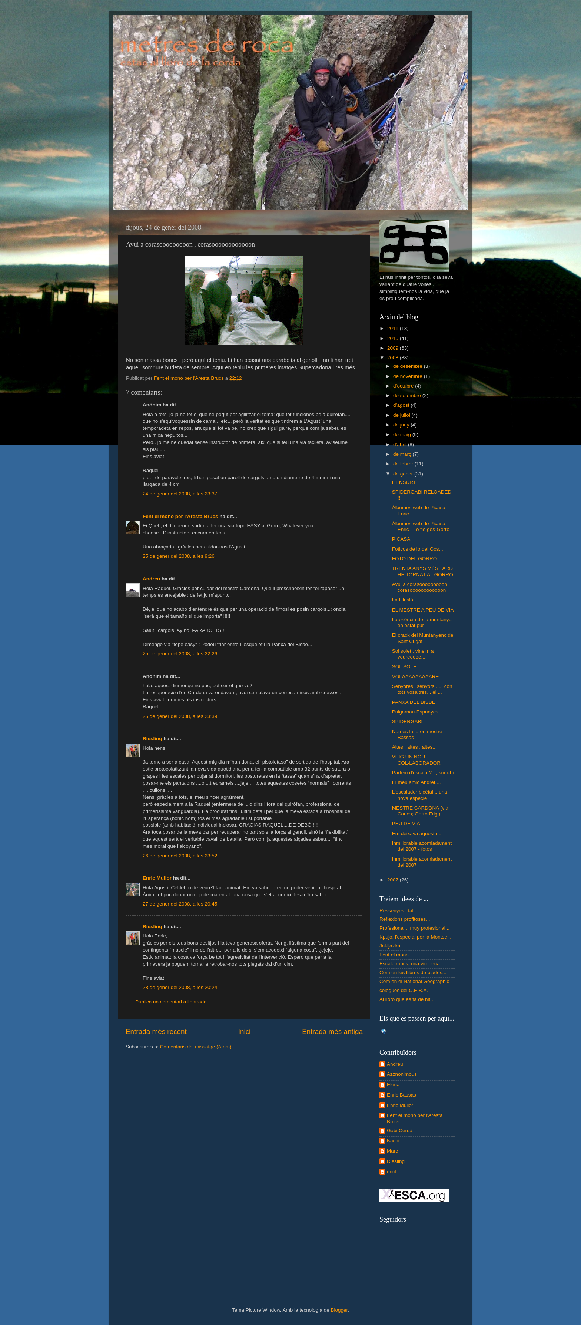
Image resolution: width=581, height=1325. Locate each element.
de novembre (408, 376)
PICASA (401, 539)
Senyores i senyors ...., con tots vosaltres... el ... (422, 689)
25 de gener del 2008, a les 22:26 (180, 653)
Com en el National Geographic (414, 981)
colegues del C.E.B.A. (403, 990)
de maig (402, 434)
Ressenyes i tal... (398, 910)
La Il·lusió (402, 600)
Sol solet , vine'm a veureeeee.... (413, 654)
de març (403, 454)
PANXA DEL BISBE (413, 702)
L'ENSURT (404, 482)
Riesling (152, 738)
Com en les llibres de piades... (412, 972)
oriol (391, 1171)
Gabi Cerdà (399, 1130)
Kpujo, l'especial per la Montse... (415, 937)
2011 (393, 328)
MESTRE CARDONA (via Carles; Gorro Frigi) (420, 811)
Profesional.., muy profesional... (414, 928)
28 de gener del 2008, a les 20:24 (180, 987)
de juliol (402, 415)
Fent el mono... (396, 955)
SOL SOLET (406, 666)
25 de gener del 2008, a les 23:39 (180, 716)
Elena (393, 1084)
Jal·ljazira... (392, 946)
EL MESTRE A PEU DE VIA (423, 610)
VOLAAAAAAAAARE (415, 676)
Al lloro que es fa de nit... (407, 999)
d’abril (400, 444)
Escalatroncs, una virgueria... (411, 963)
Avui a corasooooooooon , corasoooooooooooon (421, 587)
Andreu (151, 578)
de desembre (408, 366)
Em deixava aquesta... (417, 833)
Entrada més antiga (332, 1031)
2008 (393, 357)
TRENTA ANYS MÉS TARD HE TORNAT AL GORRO (422, 571)
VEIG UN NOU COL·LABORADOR (416, 759)
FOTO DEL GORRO (414, 558)
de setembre (407, 395)
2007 (393, 880)
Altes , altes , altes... (414, 747)
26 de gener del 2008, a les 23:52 (180, 855)
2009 (393, 348)
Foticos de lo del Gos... (417, 549)
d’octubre (404, 386)
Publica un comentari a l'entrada (170, 1002)
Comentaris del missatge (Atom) (196, 1046)
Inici (244, 1031)
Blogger (339, 1310)
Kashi (393, 1140)
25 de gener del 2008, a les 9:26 (179, 556)
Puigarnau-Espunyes (415, 712)
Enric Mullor (157, 878)
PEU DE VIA (406, 823)
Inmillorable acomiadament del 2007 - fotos (422, 846)
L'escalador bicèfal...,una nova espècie (419, 795)
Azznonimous (402, 1074)
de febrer (404, 464)
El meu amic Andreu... (416, 782)
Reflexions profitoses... (404, 919)
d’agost (402, 405)
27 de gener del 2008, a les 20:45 (180, 904)
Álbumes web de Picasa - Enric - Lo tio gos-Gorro (420, 526)
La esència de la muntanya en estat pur (422, 622)
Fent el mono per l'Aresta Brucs (180, 516)
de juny (402, 425)
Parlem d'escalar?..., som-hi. (423, 772)
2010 (393, 338)
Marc (392, 1151)
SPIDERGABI (407, 721)
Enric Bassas (401, 1095)
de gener (403, 474)
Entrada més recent (156, 1031)
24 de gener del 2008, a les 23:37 (180, 494)
